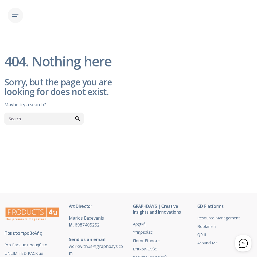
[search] (78, 119)
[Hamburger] (15, 15)
